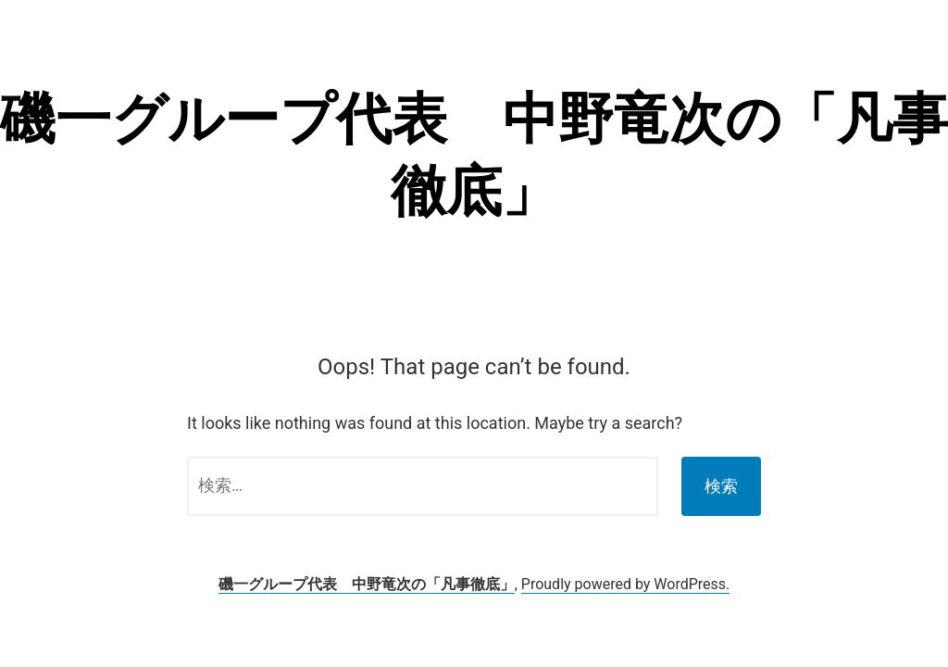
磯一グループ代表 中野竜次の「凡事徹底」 (366, 584)
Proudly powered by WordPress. (625, 584)
